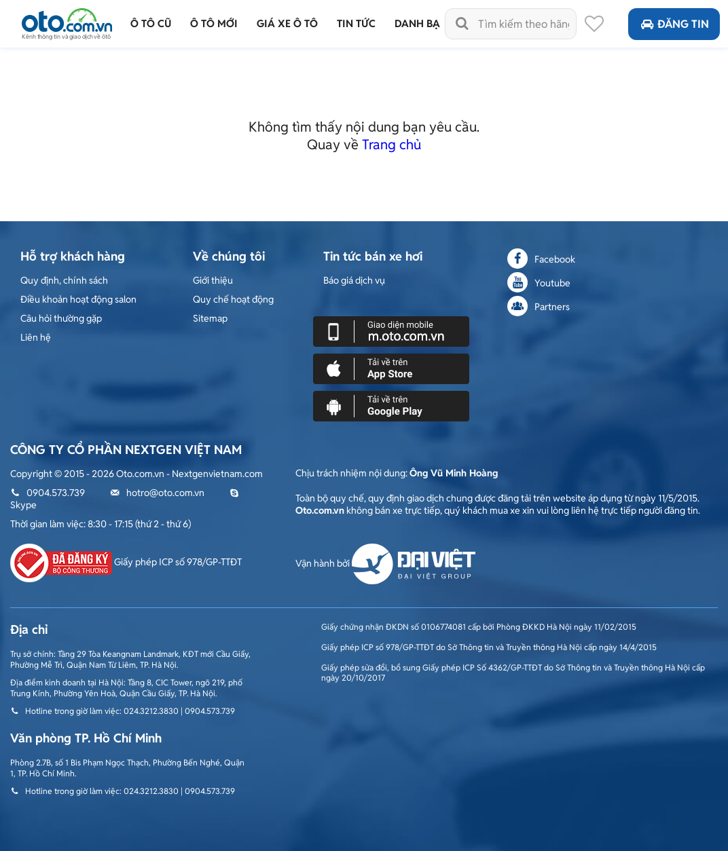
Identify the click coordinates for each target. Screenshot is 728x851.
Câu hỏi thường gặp (61, 318)
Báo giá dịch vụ (354, 280)
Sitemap (210, 318)
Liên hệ (35, 337)
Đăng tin (674, 24)
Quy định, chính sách (64, 280)
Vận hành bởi (385, 563)
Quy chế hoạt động (233, 299)
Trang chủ (391, 144)
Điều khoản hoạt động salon (78, 299)
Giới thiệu (213, 280)
